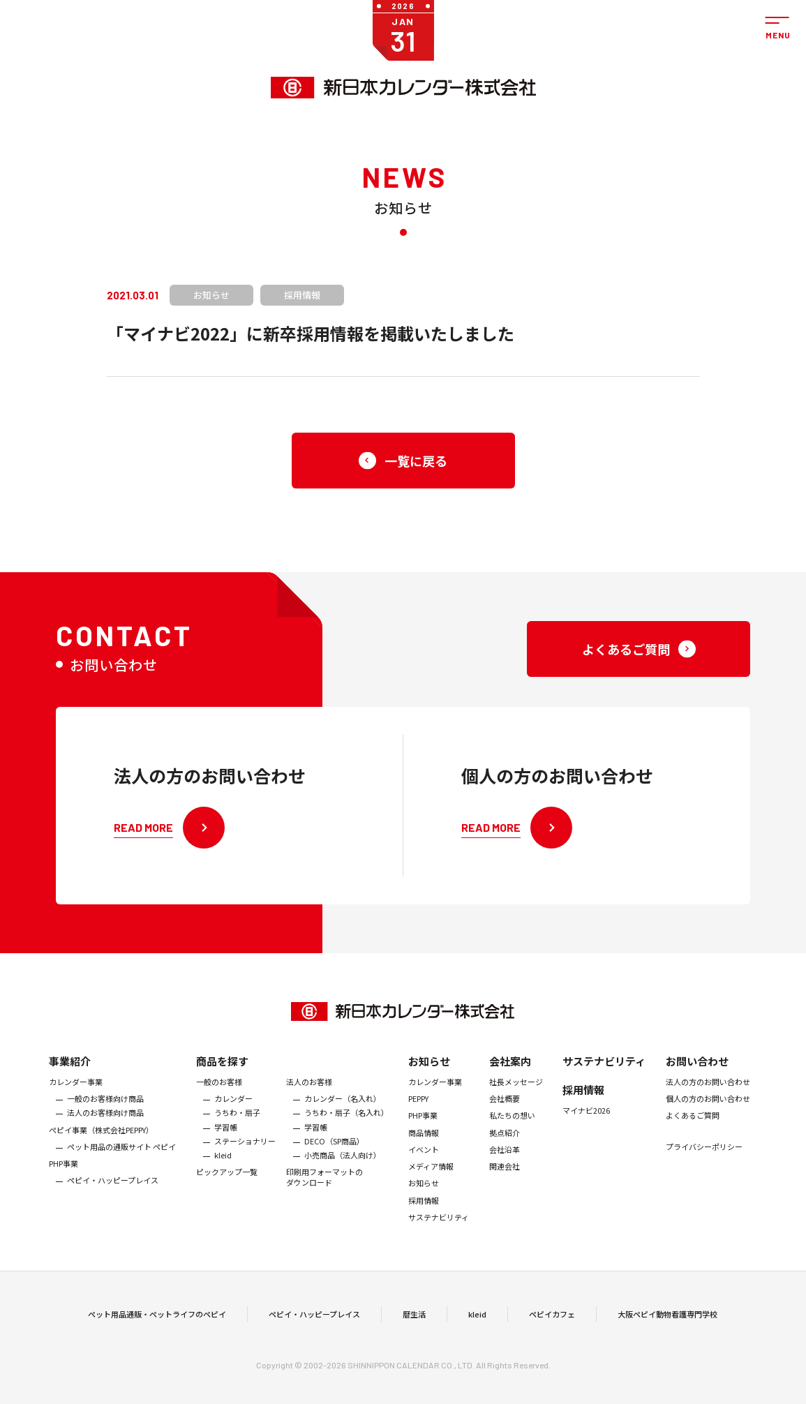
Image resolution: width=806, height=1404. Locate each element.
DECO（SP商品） (334, 1151)
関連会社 (504, 1177)
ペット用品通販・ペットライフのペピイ (157, 1319)
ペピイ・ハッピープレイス (112, 1191)
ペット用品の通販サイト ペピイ (121, 1157)
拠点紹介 (504, 1143)
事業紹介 (70, 1071)
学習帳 (225, 1137)
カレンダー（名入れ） (342, 1109)
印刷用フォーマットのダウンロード (324, 1188)
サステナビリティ (438, 1227)
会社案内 (510, 1071)
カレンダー (233, 1109)
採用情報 (423, 1211)
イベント (423, 1160)
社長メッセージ (516, 1092)
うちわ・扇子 (237, 1123)
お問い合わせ (697, 1071)
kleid (223, 1166)
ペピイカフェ (552, 1319)
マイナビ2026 (586, 1121)
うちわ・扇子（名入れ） (346, 1123)
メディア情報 (431, 1177)
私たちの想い (512, 1126)
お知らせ (429, 1071)
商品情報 (423, 1143)
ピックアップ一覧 (227, 1183)
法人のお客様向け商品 (105, 1123)
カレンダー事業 (76, 1092)
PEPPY (418, 1109)
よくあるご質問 (692, 1126)
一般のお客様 (219, 1092)
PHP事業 (63, 1174)
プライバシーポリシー (704, 1157)
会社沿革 (504, 1160)
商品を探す (222, 1071)
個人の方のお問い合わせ (708, 1109)
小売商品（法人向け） (342, 1166)
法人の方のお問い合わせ (708, 1092)
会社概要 (504, 1109)
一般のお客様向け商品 (105, 1109)
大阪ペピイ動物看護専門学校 (667, 1319)
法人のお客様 (309, 1092)
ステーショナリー (245, 1151)
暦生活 (414, 1319)
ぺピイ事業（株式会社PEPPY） (101, 1140)
